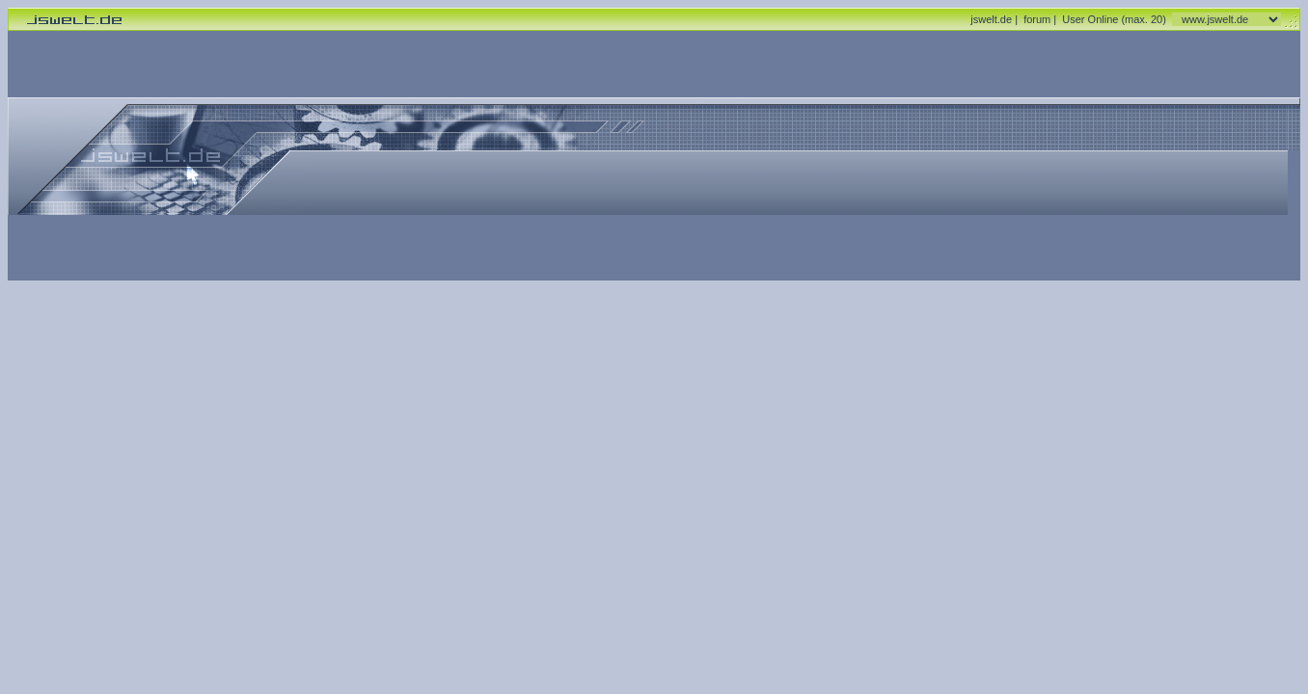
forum (1036, 19)
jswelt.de (991, 19)
